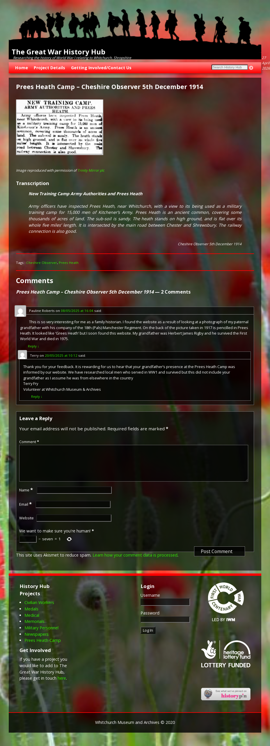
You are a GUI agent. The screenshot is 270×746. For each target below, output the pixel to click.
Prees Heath (69, 262)
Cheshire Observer (41, 262)
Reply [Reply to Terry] (36, 396)
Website (26, 524)
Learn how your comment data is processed (135, 562)
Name (26, 497)
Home (21, 67)
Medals (31, 616)
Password (150, 620)
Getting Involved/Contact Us (101, 67)
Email (26, 511)
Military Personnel (41, 634)
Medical (31, 622)
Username (150, 602)
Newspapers (36, 641)
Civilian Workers (39, 609)
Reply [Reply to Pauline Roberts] (33, 346)
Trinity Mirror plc (90, 170)
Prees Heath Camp (42, 647)
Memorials (34, 628)
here (62, 685)
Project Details (49, 67)
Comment (29, 441)
